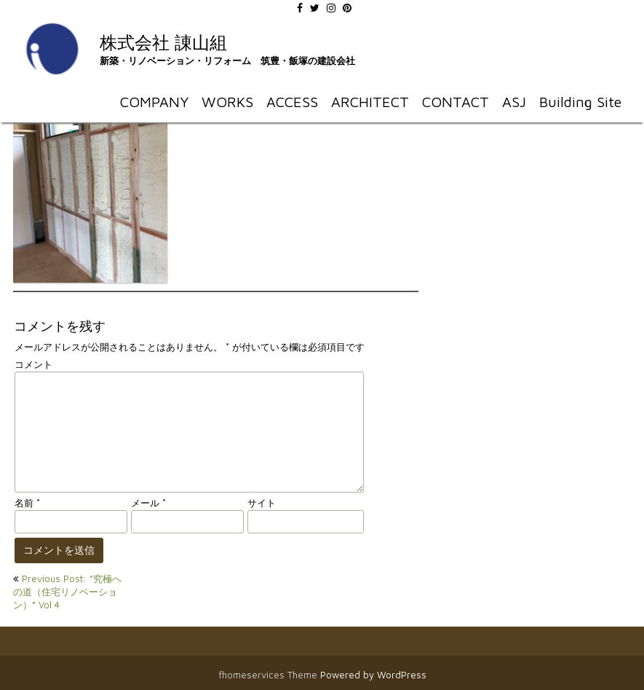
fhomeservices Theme (269, 675)
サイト (261, 503)
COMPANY (154, 101)
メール (148, 503)
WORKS (227, 101)
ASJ (514, 101)
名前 (27, 503)
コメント (33, 364)
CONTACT (455, 101)
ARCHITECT (370, 101)
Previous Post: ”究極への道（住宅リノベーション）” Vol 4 (67, 592)
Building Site (580, 101)
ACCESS (292, 101)
